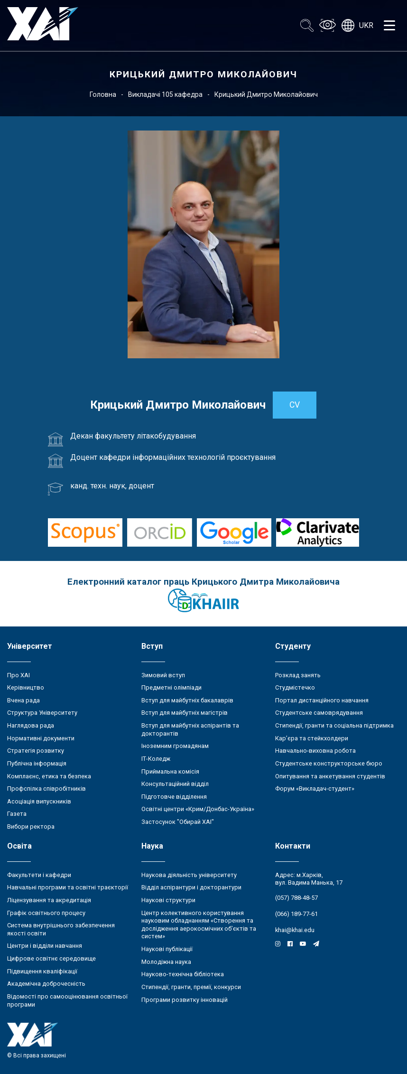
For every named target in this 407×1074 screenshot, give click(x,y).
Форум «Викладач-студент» (314, 788)
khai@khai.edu (294, 930)
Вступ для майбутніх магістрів (184, 712)
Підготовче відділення (174, 796)
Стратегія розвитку (35, 750)
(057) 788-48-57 (296, 897)
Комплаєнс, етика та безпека (49, 776)
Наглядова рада (30, 725)
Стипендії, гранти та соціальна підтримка (334, 725)
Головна (103, 94)
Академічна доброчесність (46, 983)
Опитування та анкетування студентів (330, 776)
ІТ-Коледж (155, 758)
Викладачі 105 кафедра (165, 94)
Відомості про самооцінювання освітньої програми (67, 1000)
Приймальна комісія (170, 771)
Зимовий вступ (163, 675)
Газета (17, 813)
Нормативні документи (40, 738)
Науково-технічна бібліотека (182, 974)
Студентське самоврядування (319, 712)
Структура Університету (42, 712)
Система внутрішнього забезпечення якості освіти (61, 929)
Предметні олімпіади (171, 687)
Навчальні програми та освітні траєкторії (67, 887)
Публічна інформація (36, 763)
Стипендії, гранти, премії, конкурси (191, 986)
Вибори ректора (31, 826)
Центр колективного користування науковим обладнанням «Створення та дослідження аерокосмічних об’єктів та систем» (198, 924)
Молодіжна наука (166, 961)
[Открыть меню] (389, 25)
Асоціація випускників (39, 801)
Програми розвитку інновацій (184, 999)
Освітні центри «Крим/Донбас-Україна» (197, 809)
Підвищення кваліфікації (42, 971)
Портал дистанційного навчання (322, 700)
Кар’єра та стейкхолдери (311, 738)
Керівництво (25, 687)
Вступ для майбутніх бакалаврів (187, 700)
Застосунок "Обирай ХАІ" (177, 821)
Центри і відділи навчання (44, 945)
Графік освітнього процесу (46, 912)
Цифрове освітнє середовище (51, 958)
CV (294, 405)
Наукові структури (168, 900)
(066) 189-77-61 (296, 913)
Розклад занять (298, 675)
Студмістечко (295, 687)
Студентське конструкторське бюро (328, 763)
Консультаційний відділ (175, 783)
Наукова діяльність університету (189, 874)
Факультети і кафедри (39, 874)
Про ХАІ (18, 675)
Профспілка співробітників (46, 788)
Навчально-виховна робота (315, 750)
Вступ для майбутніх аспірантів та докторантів (190, 729)
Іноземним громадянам (175, 745)
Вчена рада (23, 700)
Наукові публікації (167, 949)
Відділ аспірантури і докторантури (191, 887)
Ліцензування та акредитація (49, 900)
